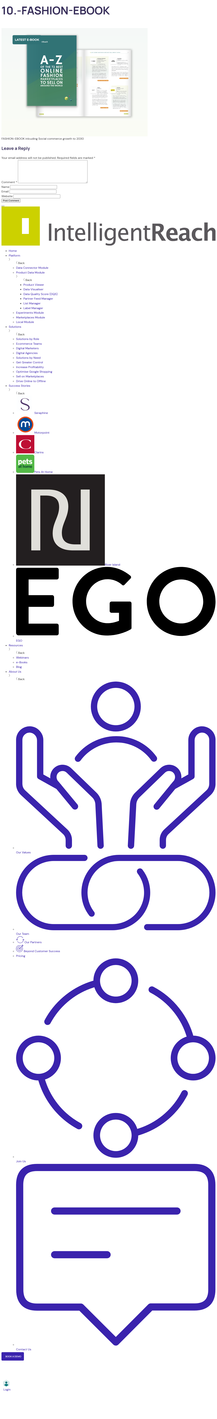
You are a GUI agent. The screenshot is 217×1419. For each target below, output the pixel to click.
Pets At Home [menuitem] (34, 476)
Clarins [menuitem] (30, 457)
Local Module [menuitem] (25, 326)
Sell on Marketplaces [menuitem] (30, 381)
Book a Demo (13, 1360)
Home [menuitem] (13, 255)
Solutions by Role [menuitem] (27, 343)
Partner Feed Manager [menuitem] (38, 303)
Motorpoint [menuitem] (33, 437)
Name (5, 191)
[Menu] (2, 210)
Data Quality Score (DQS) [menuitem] (40, 298)
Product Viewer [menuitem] (33, 289)
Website (7, 200)
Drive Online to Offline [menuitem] (31, 385)
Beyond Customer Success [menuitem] (38, 955)
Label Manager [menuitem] (33, 312)
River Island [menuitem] (68, 569)
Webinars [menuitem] (22, 662)
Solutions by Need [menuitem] (28, 362)
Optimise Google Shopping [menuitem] (34, 376)
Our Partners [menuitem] (29, 946)
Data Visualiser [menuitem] (33, 294)
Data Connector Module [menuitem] (32, 272)
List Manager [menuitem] (32, 308)
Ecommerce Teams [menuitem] (29, 348)
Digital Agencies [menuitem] (27, 357)
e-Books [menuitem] (21, 667)
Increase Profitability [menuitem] (30, 371)
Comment (9, 186)
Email (5, 196)
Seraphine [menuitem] (32, 417)
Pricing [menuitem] (20, 960)
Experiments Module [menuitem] (30, 317)
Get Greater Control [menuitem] (29, 367)
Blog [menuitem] (19, 671)
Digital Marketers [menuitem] (27, 353)
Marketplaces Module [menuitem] (30, 322)
